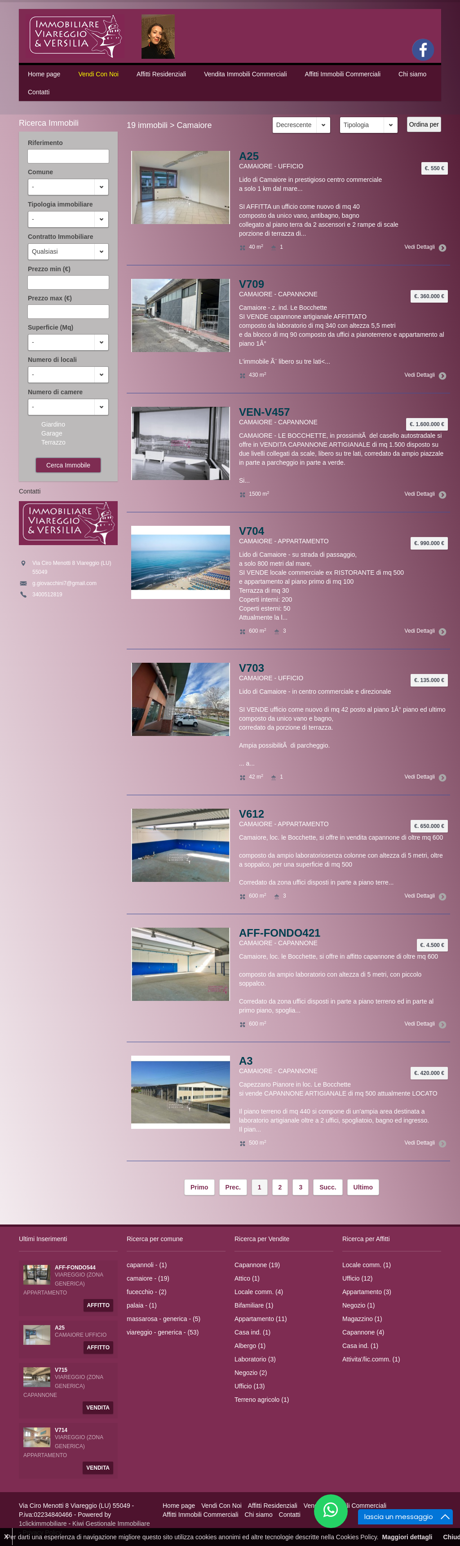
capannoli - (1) (147, 1265)
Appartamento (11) (260, 1318)
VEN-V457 (264, 412)
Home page (44, 74)
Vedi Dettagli (424, 247)
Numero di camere (55, 392)
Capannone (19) (257, 1265)
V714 (61, 1430)
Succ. (327, 1187)
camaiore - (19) (148, 1278)
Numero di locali (52, 359)
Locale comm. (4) (258, 1291)
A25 (249, 156)
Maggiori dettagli (407, 1537)
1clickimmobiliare (43, 1523)
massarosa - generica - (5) (163, 1318)
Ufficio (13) (249, 1386)
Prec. (233, 1187)
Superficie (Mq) (50, 327)
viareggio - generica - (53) (163, 1332)
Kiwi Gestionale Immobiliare (111, 1523)
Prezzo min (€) (49, 269)
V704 (251, 531)
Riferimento (45, 142)
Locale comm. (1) (366, 1265)
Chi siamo (412, 74)
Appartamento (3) (366, 1291)
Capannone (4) (363, 1332)
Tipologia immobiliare (60, 204)
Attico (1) (247, 1278)
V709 (251, 284)
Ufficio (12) (357, 1278)
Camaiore (194, 125)
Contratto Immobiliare (60, 236)
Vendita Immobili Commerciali (245, 74)
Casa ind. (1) (252, 1332)
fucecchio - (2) (147, 1291)
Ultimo (363, 1187)
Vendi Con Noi (98, 74)
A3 (246, 1061)
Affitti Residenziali (161, 74)
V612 (251, 814)
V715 (61, 1370)
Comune (40, 172)
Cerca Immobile (68, 465)
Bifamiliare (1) (253, 1305)
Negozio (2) (250, 1372)
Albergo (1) (249, 1345)
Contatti (38, 92)
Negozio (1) (358, 1305)
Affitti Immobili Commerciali (343, 74)
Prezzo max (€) (50, 298)
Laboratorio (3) (255, 1359)
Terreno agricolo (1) (261, 1399)
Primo (199, 1187)
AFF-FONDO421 (279, 933)
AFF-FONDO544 (75, 1267)
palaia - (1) (142, 1305)
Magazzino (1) (362, 1318)
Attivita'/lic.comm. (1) (371, 1359)
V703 (251, 668)
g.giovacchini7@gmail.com (64, 583)
